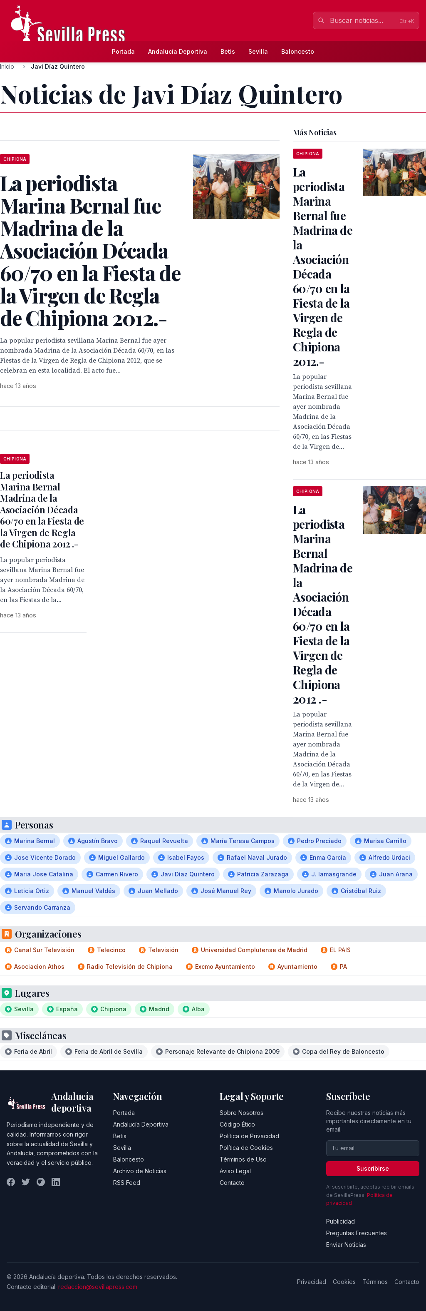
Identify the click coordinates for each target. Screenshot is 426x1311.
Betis (227, 51)
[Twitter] (26, 1182)
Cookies (344, 1281)
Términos (375, 1281)
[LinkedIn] (56, 1182)
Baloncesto (297, 51)
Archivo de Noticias (139, 1170)
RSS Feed (126, 1182)
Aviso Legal (235, 1170)
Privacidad (311, 1281)
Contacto (232, 1182)
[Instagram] (41, 1182)
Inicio (7, 66)
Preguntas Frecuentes (356, 1232)
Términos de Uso (243, 1159)
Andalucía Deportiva (177, 51)
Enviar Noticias (346, 1244)
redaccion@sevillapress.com (97, 1286)
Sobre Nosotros (241, 1112)
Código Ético (237, 1124)
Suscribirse (373, 1168)
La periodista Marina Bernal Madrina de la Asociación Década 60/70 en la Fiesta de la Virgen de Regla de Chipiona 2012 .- (42, 509)
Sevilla (258, 51)
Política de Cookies (246, 1147)
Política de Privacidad (249, 1135)
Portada (123, 51)
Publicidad (340, 1221)
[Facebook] (11, 1182)
